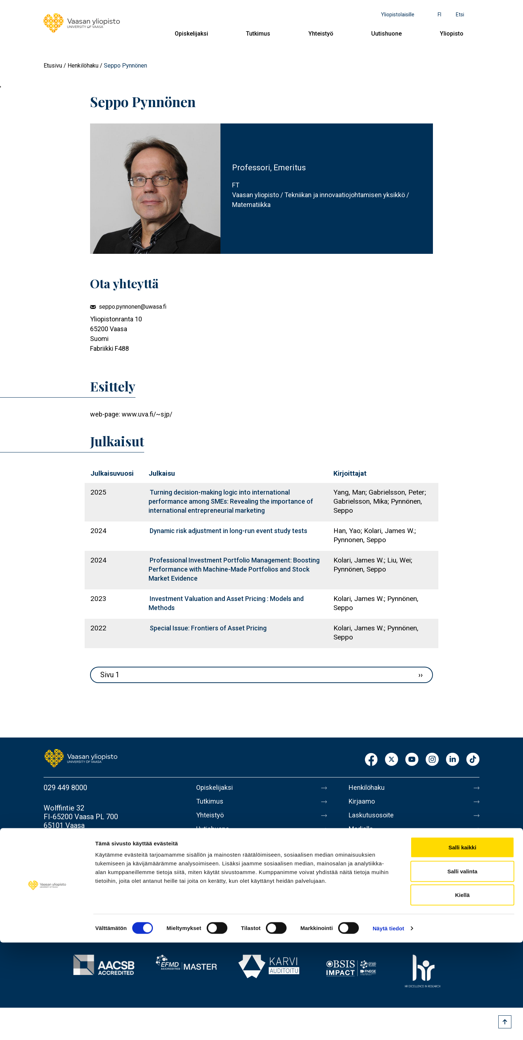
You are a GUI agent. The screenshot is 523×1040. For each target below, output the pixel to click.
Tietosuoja (365, 879)
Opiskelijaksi (191, 33)
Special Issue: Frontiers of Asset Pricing (208, 628)
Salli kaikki (463, 945)
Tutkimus (258, 33)
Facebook (371, 760)
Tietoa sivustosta (376, 864)
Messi (358, 848)
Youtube (411, 760)
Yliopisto (451, 33)
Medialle (362, 833)
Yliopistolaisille (397, 14)
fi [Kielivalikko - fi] (439, 14)
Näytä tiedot (388, 1026)
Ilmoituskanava (373, 909)
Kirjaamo (363, 803)
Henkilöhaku (83, 65)
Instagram (432, 760)
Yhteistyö (320, 33)
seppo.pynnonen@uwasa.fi (132, 306)
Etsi (460, 14)
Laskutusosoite (373, 818)
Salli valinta (462, 969)
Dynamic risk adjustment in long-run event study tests (228, 531)
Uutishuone (386, 33)
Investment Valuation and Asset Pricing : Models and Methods (226, 603)
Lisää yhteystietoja (73, 845)
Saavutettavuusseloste (385, 894)
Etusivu (53, 65)
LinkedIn (452, 760)
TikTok (472, 760)
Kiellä (462, 992)
